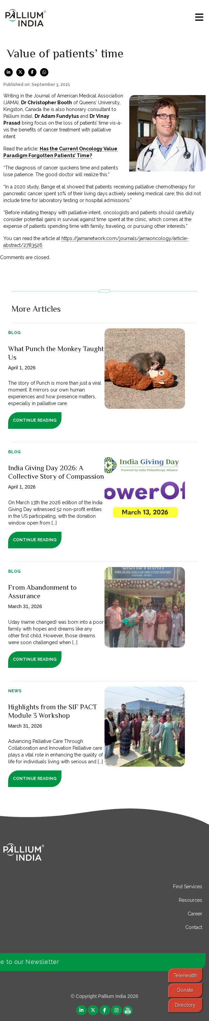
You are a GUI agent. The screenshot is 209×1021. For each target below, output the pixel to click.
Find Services (187, 886)
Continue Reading (35, 420)
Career (195, 913)
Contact (193, 927)
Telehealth (185, 975)
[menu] (199, 17)
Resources (190, 900)
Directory (185, 1005)
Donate (185, 990)
